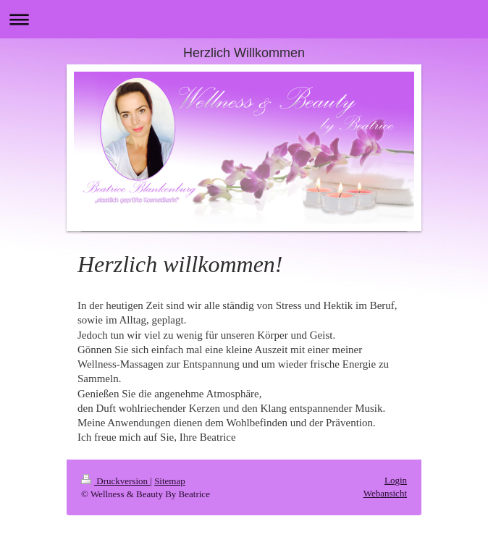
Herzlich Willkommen (244, 53)
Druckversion (115, 480)
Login (395, 480)
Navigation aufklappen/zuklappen (244, 19)
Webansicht (385, 493)
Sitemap (169, 480)
